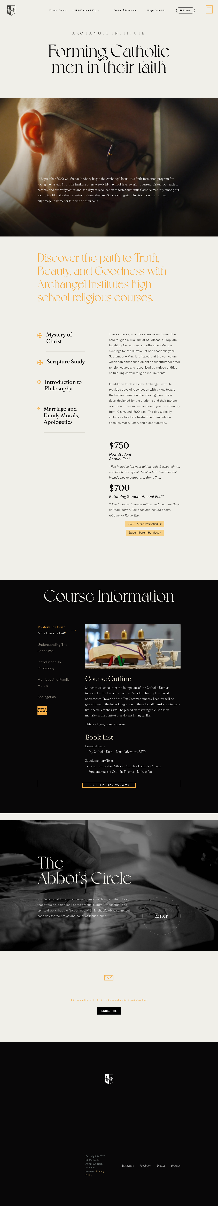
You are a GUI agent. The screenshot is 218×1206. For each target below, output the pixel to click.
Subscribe (109, 1011)
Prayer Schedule (156, 10)
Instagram (128, 1165)
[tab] (56, 630)
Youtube (176, 1165)
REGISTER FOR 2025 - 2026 (109, 785)
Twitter (161, 1165)
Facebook (145, 1165)
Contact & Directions (125, 10)
